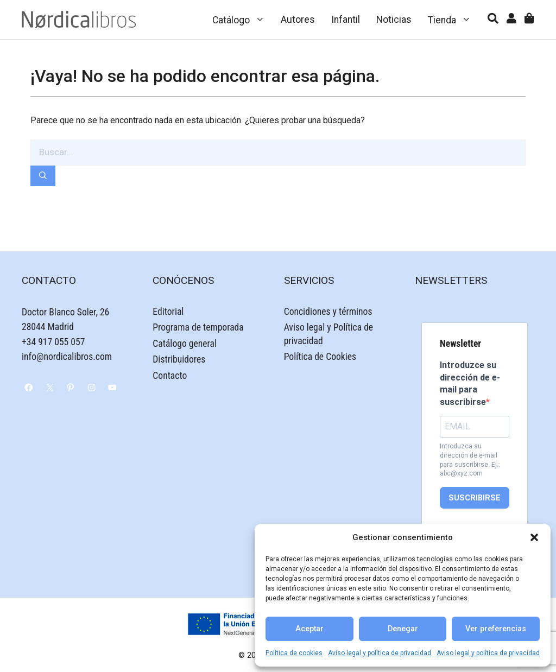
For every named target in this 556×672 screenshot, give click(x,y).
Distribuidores (179, 359)
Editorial (168, 311)
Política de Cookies (320, 356)
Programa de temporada (198, 327)
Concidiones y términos (328, 311)
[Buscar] (42, 176)
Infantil (345, 19)
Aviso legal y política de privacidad (379, 653)
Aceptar (309, 628)
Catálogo (242, 20)
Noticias (394, 19)
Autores (298, 19)
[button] (534, 537)
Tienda (453, 20)
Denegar (403, 628)
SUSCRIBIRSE (474, 498)
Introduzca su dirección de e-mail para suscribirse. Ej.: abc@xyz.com (470, 459)
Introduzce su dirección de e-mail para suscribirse (470, 383)
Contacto (170, 375)
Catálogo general (185, 343)
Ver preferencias (495, 628)
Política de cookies (294, 653)
